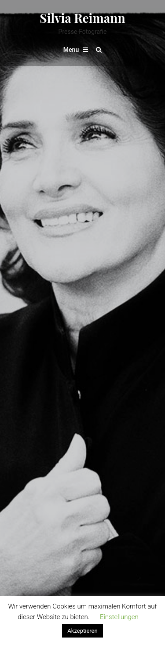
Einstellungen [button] (119, 617)
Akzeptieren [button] (82, 630)
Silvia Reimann (82, 18)
